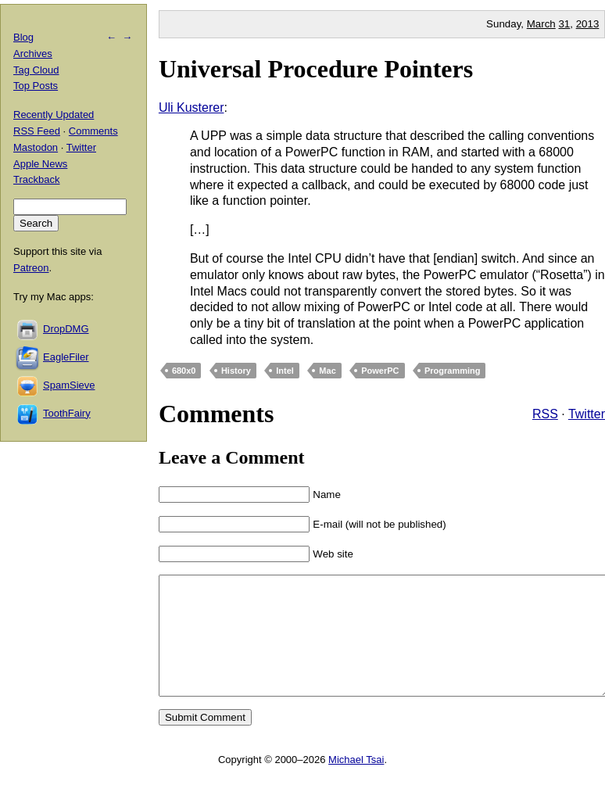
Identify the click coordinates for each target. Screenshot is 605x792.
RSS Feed (36, 131)
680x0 (184, 370)
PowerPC (380, 370)
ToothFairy (67, 413)
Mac (327, 370)
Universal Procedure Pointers (316, 69)
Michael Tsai (356, 783)
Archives (32, 53)
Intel (285, 370)
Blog (23, 37)
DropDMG (66, 329)
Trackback (36, 179)
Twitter (586, 414)
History (236, 370)
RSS (545, 414)
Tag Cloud (36, 70)
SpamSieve (69, 385)
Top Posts (35, 85)
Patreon (31, 268)
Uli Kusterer (191, 107)
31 (564, 24)
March (541, 24)
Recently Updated (53, 114)
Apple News (40, 164)
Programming (452, 370)
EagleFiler (66, 357)
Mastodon (35, 147)
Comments (93, 131)
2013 (588, 24)
